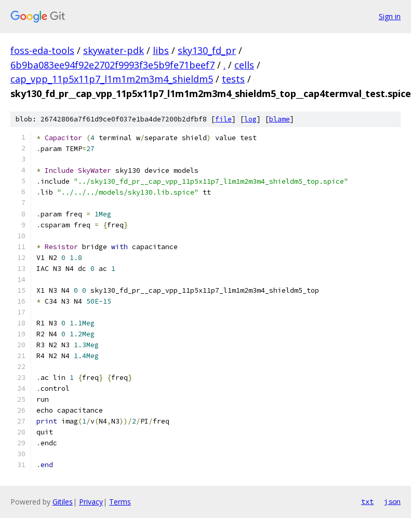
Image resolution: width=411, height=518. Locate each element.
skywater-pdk (113, 50)
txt (367, 501)
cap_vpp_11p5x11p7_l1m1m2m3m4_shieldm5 (111, 79)
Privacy (91, 502)
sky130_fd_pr (207, 50)
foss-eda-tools (42, 50)
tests (233, 79)
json (392, 501)
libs (161, 50)
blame (279, 119)
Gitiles (62, 502)
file (223, 119)
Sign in (390, 16)
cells (244, 65)
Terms (120, 502)
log (250, 119)
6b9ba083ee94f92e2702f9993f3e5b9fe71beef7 (112, 65)
